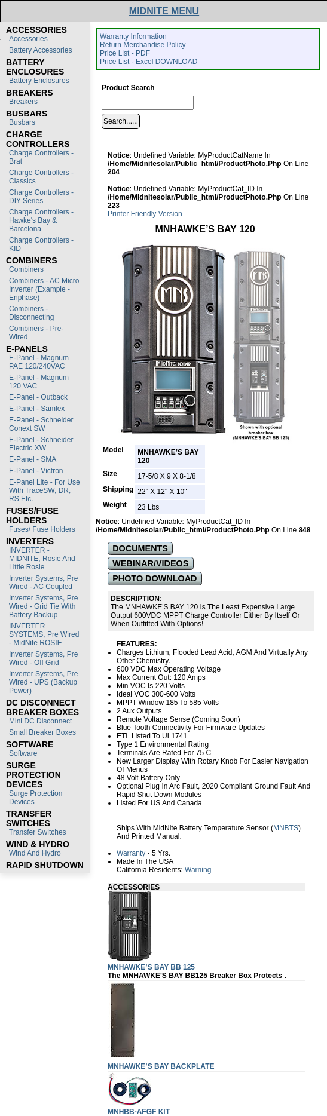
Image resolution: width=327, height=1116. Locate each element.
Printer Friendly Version (145, 214)
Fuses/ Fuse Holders (42, 529)
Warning (198, 870)
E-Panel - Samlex (37, 408)
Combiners (26, 269)
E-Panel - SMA (32, 459)
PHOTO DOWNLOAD (154, 578)
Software (23, 753)
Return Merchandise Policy (142, 45)
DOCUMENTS (140, 548)
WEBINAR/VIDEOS (150, 563)
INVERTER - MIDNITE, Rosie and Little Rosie (42, 558)
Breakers (23, 101)
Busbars (22, 122)
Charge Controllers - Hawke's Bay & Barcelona (41, 220)
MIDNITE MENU (164, 11)
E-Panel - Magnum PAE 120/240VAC (39, 362)
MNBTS (285, 828)
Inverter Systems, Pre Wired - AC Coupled (43, 582)
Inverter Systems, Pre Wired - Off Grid (43, 658)
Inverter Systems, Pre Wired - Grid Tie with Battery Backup (43, 606)
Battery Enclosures (39, 80)
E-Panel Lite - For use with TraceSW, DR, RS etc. (44, 490)
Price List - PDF (125, 53)
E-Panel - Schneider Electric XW (41, 444)
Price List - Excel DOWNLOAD (148, 61)
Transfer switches (37, 832)
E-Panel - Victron (36, 471)
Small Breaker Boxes (42, 732)
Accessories (28, 39)
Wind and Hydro (35, 853)
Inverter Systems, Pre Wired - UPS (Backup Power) (43, 682)
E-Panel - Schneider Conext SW (41, 424)
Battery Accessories (40, 50)
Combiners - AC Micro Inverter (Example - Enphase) (44, 289)
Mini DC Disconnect (40, 721)
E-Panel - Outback (38, 397)
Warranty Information (133, 36)
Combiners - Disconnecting (31, 313)
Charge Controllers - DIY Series (41, 196)
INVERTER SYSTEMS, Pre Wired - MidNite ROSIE (44, 634)
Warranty (131, 853)
